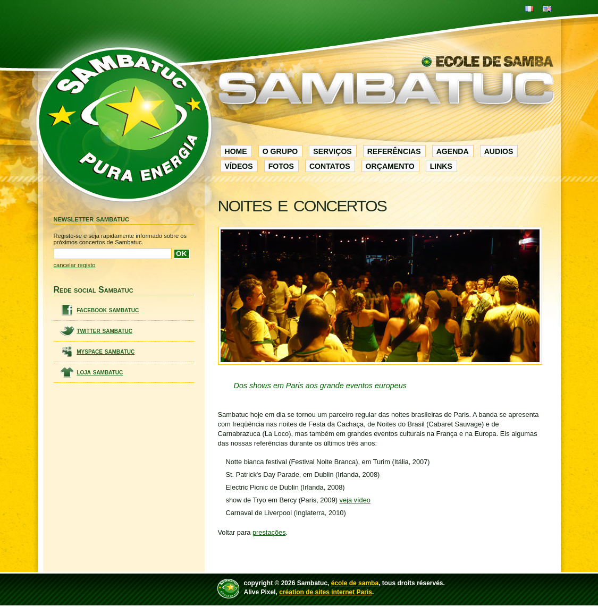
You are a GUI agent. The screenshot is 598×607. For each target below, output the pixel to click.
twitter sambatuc (104, 331)
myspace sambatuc (105, 351)
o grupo (280, 151)
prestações (269, 532)
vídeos (239, 166)
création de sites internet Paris (325, 592)
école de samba (354, 583)
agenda (452, 151)
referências (394, 151)
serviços (332, 151)
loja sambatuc (100, 372)
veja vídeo (355, 500)
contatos (329, 166)
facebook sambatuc (108, 310)
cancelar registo (75, 265)
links (441, 166)
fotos (281, 166)
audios (498, 151)
